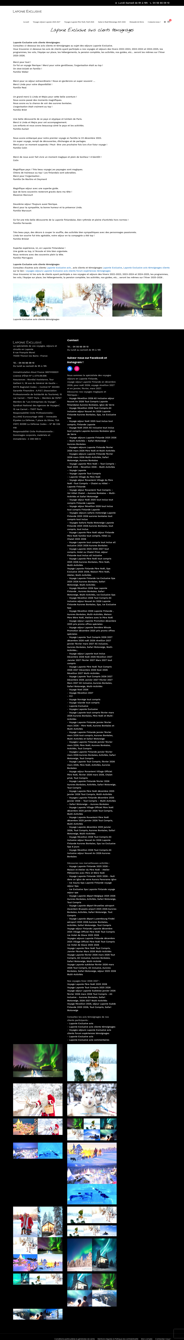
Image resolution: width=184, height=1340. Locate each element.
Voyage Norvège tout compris (84, 699)
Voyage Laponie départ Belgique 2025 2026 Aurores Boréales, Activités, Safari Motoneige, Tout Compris (91, 899)
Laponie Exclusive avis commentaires (89, 1040)
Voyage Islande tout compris (84, 702)
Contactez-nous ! (154, 22)
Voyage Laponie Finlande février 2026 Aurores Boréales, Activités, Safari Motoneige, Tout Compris (91, 784)
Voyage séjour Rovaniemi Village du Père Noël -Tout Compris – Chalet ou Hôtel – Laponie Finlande (90, 483)
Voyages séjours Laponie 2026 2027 (46, 22)
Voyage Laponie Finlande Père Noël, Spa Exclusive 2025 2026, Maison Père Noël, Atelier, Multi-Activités (88, 571)
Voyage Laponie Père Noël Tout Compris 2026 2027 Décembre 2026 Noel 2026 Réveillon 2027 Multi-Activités (89, 670)
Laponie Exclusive (112, 267)
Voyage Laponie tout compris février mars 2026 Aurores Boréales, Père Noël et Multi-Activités (90, 715)
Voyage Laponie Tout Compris (85, 473)
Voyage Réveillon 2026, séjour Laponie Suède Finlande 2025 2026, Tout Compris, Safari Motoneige (91, 1007)
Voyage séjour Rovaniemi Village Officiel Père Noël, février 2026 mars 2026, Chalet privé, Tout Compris (89, 774)
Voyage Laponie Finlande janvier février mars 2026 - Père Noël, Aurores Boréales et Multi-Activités (90, 725)
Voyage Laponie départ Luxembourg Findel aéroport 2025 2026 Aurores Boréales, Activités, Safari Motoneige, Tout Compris (91, 922)
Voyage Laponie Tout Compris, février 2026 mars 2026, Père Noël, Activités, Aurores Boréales (91, 764)
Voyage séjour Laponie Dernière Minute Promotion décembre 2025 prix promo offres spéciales (91, 630)
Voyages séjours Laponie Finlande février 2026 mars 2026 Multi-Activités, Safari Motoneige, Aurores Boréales (90, 457)
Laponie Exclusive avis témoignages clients (146, 267)
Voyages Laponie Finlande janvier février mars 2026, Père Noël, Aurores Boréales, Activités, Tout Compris (89, 745)
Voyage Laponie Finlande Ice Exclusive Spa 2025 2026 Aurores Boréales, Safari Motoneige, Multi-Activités (91, 581)
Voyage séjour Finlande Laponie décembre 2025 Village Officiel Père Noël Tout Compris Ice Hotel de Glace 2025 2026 (91, 931)
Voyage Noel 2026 (78, 689)
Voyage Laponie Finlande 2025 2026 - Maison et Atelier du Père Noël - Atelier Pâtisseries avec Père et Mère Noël (88, 869)
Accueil (26, 22)
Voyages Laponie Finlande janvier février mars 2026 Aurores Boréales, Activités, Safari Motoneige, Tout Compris (91, 755)
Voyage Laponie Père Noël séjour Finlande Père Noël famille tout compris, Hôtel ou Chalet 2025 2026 (90, 535)
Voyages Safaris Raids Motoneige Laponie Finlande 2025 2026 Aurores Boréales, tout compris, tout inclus (90, 526)
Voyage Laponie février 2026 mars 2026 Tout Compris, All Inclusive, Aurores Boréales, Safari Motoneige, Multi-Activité (91, 958)
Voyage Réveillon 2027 (81, 693)
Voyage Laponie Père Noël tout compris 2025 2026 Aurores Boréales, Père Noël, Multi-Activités (89, 561)
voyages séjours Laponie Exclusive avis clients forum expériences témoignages (68, 271)
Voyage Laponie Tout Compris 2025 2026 (89, 987)
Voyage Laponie (77, 470)
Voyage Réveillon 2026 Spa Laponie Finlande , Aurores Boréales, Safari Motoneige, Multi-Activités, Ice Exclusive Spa (91, 591)
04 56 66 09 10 (159, 2)
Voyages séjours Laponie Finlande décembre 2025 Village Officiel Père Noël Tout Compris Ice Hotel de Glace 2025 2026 (91, 941)
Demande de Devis (137, 22)
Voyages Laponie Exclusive (83, 709)
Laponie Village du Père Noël (84, 477)
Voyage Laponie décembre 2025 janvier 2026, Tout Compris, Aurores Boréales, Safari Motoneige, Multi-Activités (91, 830)
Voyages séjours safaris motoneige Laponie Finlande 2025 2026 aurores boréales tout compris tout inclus (91, 516)
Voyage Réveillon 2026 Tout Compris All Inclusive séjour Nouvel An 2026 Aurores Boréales (89, 853)
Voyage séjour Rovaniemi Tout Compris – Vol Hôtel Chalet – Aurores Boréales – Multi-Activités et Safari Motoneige (91, 493)
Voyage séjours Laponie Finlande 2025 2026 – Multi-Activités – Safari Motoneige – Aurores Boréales (91, 440)
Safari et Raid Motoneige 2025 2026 (112, 22)
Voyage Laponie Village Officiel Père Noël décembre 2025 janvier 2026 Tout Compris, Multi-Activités (90, 810)
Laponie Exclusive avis (59, 267)
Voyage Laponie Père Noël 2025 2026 (87, 984)
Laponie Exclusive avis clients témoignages (92, 1026)
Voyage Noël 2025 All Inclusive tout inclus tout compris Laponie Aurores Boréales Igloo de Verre (91, 431)
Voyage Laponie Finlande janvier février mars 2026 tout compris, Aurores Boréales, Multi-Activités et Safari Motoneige (90, 735)
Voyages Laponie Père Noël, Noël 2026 (79, 22)
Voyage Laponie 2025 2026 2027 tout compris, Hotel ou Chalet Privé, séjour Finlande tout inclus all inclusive (88, 552)
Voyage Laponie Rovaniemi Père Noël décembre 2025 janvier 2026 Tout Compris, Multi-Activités (90, 820)
